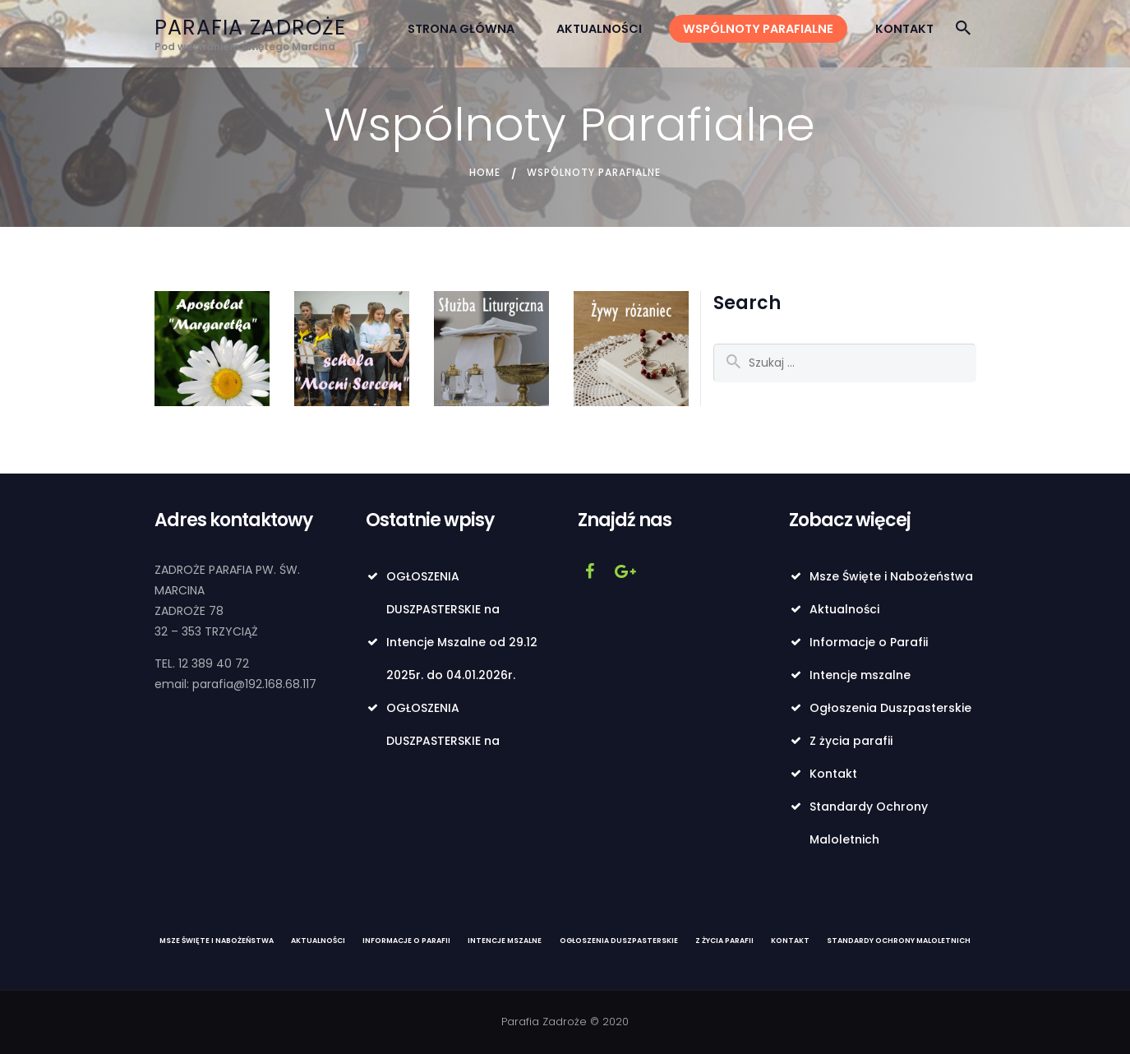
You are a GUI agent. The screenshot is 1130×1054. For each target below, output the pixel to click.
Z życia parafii (850, 741)
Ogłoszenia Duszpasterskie (890, 708)
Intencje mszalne (860, 675)
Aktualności (844, 609)
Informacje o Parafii (868, 642)
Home (484, 172)
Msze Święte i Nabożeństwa (891, 576)
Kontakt (833, 773)
